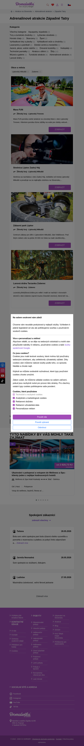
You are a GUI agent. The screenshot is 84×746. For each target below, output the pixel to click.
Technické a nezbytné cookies (29, 394)
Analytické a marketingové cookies (31, 398)
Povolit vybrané (42, 422)
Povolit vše (42, 417)
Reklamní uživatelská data (27, 405)
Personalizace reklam (25, 409)
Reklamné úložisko (24, 401)
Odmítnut (42, 427)
